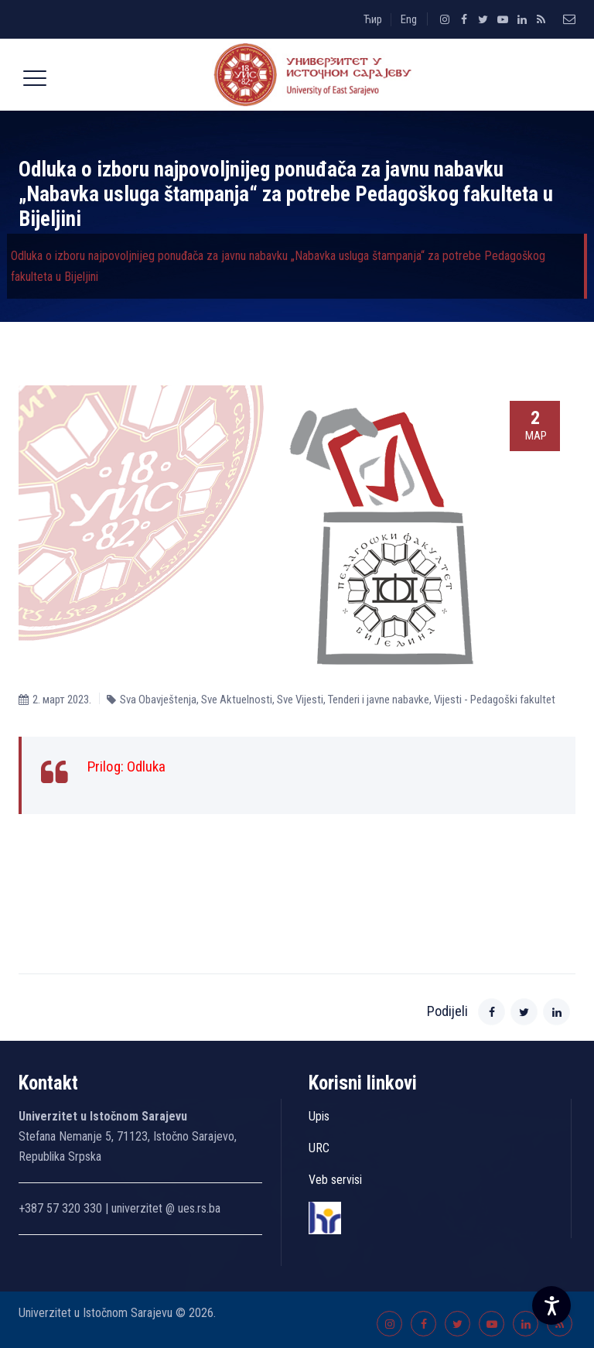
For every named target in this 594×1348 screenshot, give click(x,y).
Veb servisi (335, 1179)
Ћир (373, 19)
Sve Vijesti (300, 700)
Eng (409, 19)
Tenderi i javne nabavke (378, 700)
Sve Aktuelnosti (236, 700)
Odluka (146, 766)
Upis (319, 1116)
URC (319, 1148)
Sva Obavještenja (158, 700)
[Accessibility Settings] (551, 1305)
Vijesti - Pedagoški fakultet (494, 700)
